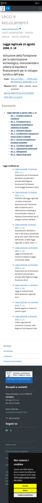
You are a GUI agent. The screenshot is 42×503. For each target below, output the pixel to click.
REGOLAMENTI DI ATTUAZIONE (19, 93)
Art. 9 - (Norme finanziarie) (21, 155)
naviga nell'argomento (12, 29)
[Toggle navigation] (40, 8)
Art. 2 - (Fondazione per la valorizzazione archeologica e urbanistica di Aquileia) (22, 125)
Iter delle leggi (8, 351)
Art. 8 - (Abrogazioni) (19, 151)
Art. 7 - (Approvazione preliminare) (24, 148)
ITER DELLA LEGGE (13, 97)
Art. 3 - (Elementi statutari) (21, 131)
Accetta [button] (25, 486)
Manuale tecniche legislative (13, 361)
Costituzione (8, 356)
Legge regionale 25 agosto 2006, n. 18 (22, 113)
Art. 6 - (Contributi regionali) (22, 146)
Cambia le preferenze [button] (25, 495)
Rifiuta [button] (25, 490)
